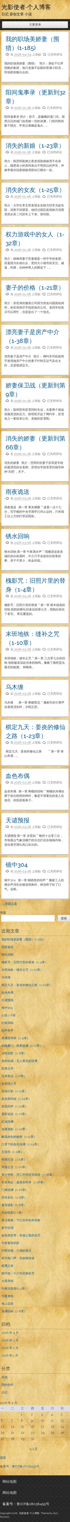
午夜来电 (7, 1296)
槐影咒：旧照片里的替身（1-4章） (24, 962)
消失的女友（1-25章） (35, 189)
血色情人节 (8, 1083)
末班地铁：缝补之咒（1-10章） (22, 970)
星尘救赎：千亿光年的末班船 (20, 1220)
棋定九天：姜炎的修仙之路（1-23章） (26, 985)
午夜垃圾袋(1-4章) (13, 1288)
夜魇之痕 (7, 1266)
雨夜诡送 (17, 491)
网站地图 (9, 1481)
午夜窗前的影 (10, 1243)
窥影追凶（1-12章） (14, 1114)
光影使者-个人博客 (26, 7)
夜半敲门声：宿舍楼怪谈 (17, 1258)
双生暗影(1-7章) (11, 1212)
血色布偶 (17, 775)
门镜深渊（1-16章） (14, 1190)
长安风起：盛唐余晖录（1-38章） (23, 1182)
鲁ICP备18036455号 (25, 1466)
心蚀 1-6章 (8, 1015)
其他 (4, 1377)
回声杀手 (7, 1030)
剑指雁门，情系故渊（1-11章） (22, 1045)
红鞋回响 (7, 1023)
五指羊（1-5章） (12, 1152)
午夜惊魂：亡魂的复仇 (16, 1250)
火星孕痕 (7, 1281)
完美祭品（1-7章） (14, 1076)
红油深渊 (7, 1121)
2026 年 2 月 (9, 1348)
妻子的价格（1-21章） (35, 287)
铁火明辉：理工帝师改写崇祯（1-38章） (28, 1174)
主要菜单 (35, 24)
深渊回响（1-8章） (14, 1311)
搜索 (3, 912)
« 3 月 (33, 1448)
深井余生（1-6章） (14, 1197)
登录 (3, 1457)
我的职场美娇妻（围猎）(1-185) (22, 939)
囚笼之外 (7, 1068)
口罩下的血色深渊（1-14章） (20, 1144)
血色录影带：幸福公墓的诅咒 (20, 1235)
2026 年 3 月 (9, 1340)
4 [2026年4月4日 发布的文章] (52, 1414)
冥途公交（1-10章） (14, 1167)
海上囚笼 (7, 1303)
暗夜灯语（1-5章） (14, 1159)
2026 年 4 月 (10, 1333)
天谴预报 (17, 820)
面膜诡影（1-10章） (14, 1129)
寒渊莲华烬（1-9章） (15, 1038)
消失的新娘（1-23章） (35, 145)
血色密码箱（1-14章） (16, 1099)
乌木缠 (15, 687)
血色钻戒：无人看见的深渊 (19, 1061)
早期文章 (9, 903)
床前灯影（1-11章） (14, 1091)
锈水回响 (17, 536)
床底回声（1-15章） (14, 1106)
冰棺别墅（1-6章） (14, 1053)
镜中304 (17, 864)
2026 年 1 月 (9, 1355)
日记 (4, 1392)
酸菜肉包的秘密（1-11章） (19, 1136)
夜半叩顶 (7, 1228)
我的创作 (7, 1385)
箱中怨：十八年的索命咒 (17, 1273)
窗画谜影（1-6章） (14, 1205)
